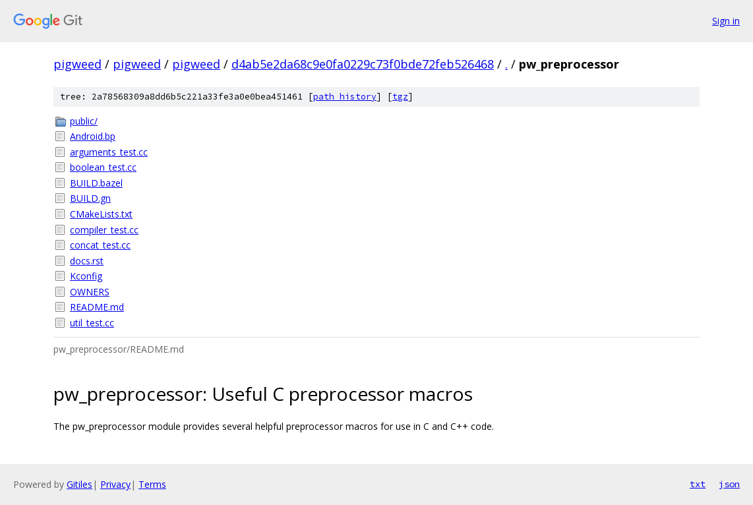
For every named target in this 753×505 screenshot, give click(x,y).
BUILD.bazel (96, 183)
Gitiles (79, 484)
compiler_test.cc (104, 229)
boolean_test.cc (103, 167)
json (729, 484)
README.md (97, 307)
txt (698, 484)
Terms (152, 484)
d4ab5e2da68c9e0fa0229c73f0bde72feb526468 (362, 64)
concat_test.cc (100, 245)
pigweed (77, 64)
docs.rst (87, 260)
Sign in (726, 21)
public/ (84, 121)
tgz (400, 96)
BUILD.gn (90, 198)
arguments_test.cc (109, 152)
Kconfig (86, 276)
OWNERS (89, 291)
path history (344, 96)
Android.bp (92, 136)
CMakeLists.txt (101, 214)
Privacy (115, 484)
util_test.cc (92, 322)
